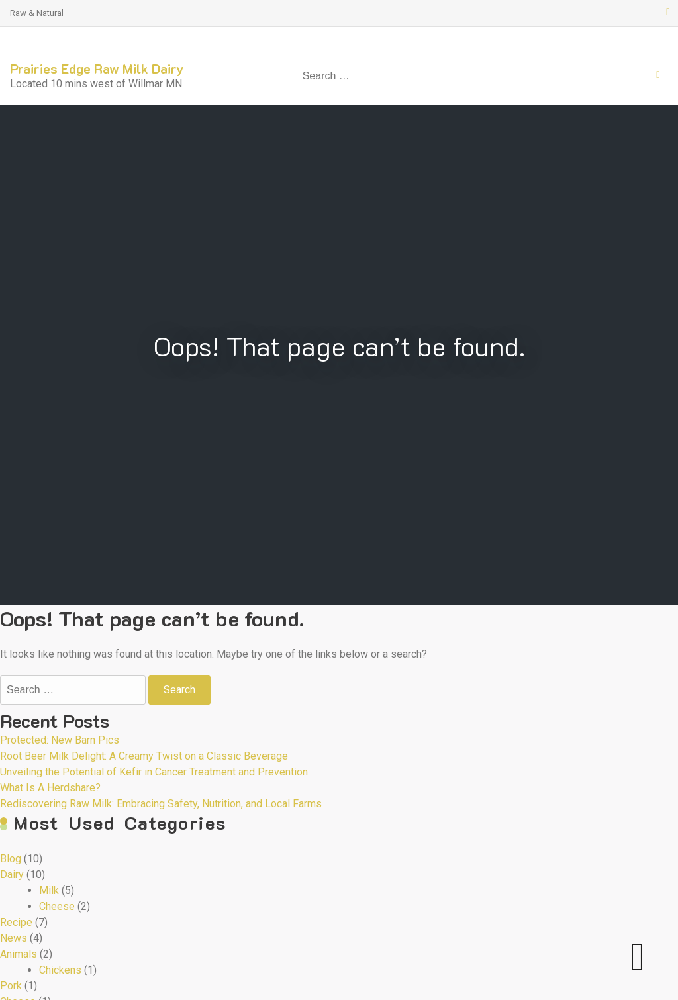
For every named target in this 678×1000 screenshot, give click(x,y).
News (13, 938)
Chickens (60, 970)
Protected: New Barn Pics (59, 740)
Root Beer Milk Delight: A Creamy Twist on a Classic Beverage (144, 756)
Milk (49, 890)
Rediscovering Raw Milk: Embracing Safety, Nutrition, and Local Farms (161, 803)
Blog (10, 858)
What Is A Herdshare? (50, 787)
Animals (18, 954)
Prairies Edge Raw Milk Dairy (97, 68)
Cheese (57, 906)
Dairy (12, 874)
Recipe (16, 922)
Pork (11, 985)
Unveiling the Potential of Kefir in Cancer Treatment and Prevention (154, 772)
